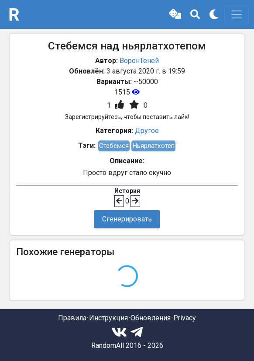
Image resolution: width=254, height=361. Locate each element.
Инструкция (108, 318)
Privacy (184, 318)
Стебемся (114, 146)
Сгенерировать (127, 219)
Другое (147, 130)
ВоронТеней (139, 60)
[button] (175, 14)
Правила (72, 318)
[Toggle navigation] (236, 14)
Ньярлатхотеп (153, 146)
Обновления (150, 318)
